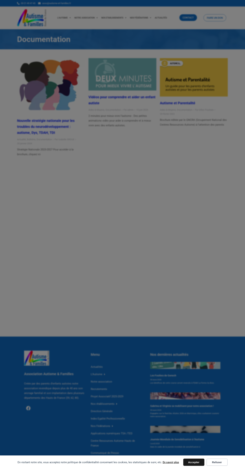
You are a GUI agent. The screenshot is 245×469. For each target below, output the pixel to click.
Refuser (217, 462)
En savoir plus (171, 462)
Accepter (193, 462)
